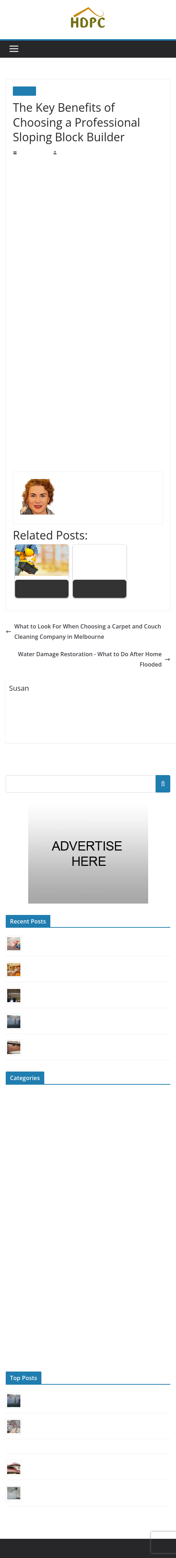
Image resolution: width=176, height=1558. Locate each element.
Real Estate (17, 1273)
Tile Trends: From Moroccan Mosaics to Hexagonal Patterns (82, 1410)
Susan (64, 152)
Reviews (14, 1320)
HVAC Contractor (24, 1214)
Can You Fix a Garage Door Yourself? (61, 1006)
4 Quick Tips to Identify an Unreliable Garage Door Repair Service (87, 1477)
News (11, 1238)
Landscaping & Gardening (32, 1226)
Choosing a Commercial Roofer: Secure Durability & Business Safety (90, 928)
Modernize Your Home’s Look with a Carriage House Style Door (85, 1032)
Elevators (15, 1144)
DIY (10, 1132)
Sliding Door (19, 1344)
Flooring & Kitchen (25, 1156)
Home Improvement (26, 1191)
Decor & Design (22, 1120)
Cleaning (15, 1097)
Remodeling (18, 1285)
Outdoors (15, 1250)
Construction (18, 1109)
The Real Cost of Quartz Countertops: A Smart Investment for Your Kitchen (96, 954)
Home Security (21, 1203)
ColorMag (143, 1535)
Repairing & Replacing (29, 1308)
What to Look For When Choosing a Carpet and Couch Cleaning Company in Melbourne (78, 631)
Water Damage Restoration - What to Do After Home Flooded (90, 654)
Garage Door (19, 1167)
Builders (24, 91)
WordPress (16, 1544)
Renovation (17, 1297)
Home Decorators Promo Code (74, 1535)
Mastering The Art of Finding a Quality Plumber (50, 1436)
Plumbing (15, 1261)
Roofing (14, 1332)
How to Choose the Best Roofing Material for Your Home (78, 1451)
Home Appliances (23, 1179)
